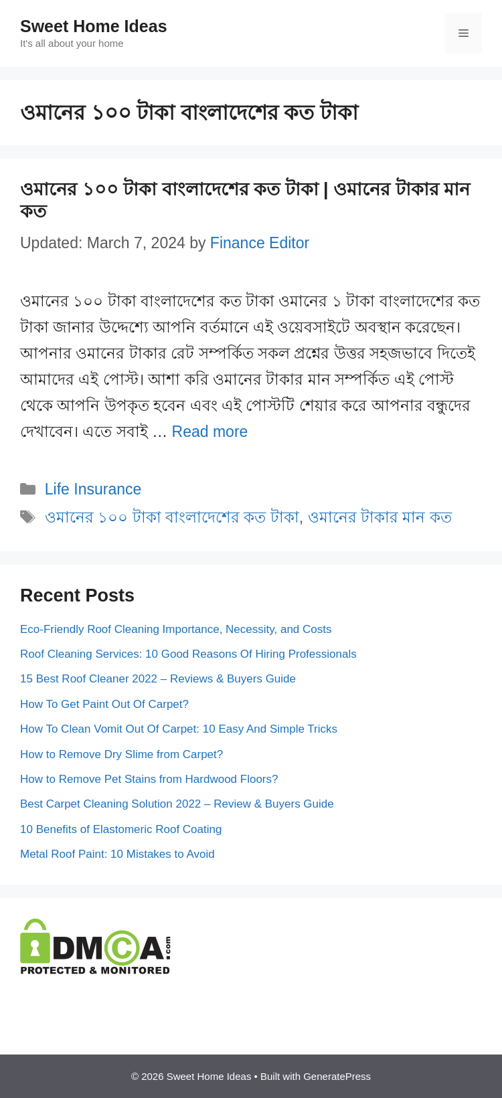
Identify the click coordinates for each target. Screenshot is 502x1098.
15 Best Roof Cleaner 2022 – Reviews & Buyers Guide (158, 678)
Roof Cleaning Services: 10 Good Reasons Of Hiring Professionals (188, 654)
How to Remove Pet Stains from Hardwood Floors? (149, 779)
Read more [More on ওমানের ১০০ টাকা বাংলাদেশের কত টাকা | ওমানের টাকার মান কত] (210, 431)
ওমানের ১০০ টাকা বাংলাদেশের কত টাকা (172, 517)
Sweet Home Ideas (93, 26)
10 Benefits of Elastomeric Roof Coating (121, 829)
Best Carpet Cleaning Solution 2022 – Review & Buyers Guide (177, 804)
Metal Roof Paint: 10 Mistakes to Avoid (117, 854)
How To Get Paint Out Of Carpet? (104, 704)
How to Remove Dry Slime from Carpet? (121, 754)
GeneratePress (337, 1076)
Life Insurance (93, 489)
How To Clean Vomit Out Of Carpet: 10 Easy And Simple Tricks (178, 729)
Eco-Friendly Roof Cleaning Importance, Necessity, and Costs (176, 629)
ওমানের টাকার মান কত (380, 517)
